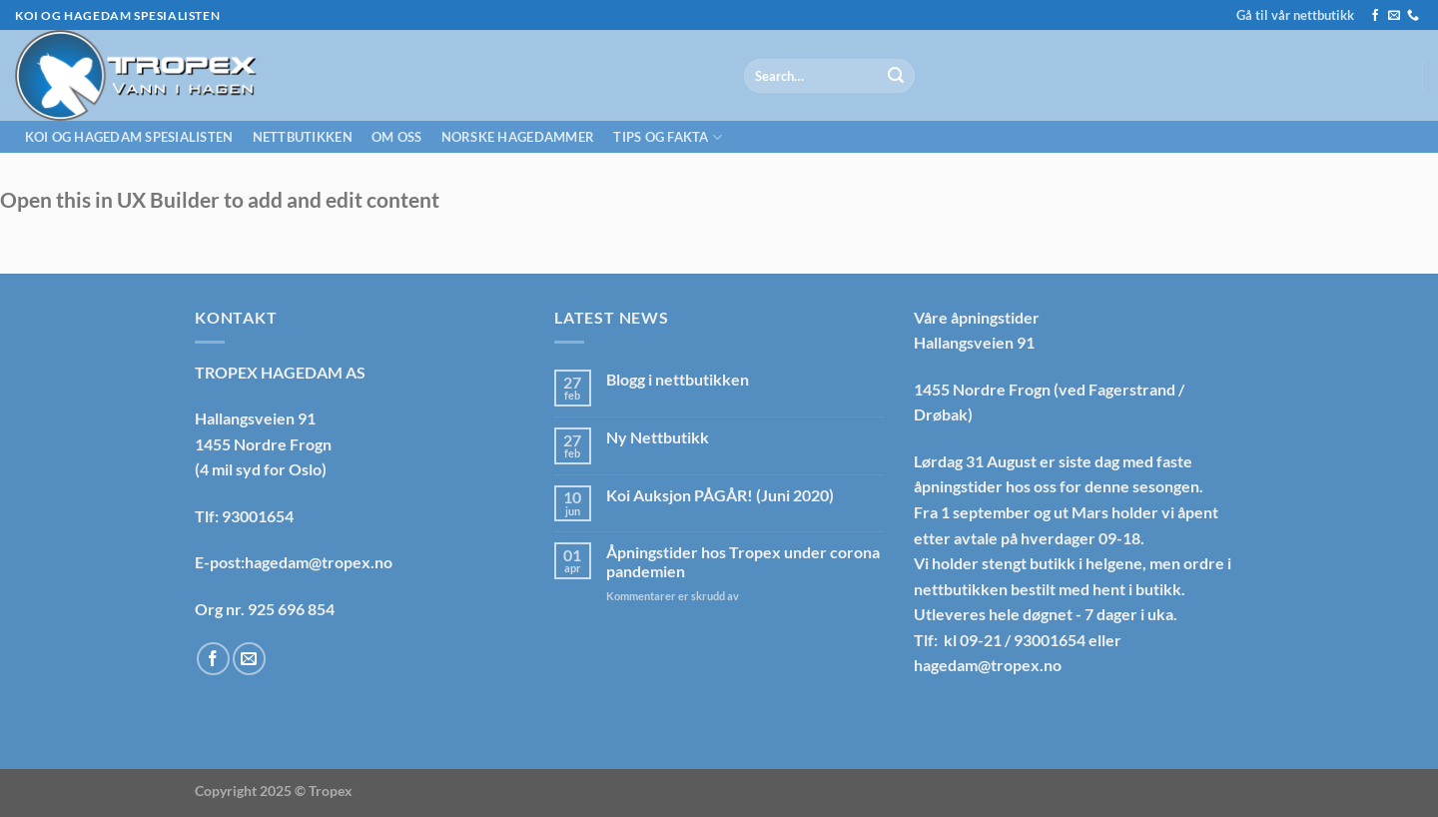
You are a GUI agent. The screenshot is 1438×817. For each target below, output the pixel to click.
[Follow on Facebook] (1375, 16)
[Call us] (1413, 16)
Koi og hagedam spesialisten (129, 137)
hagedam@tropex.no (988, 664)
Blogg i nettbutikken (677, 379)
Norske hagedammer (517, 137)
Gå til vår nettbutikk (1295, 15)
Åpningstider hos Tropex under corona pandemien (743, 561)
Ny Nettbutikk (657, 436)
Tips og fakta (667, 137)
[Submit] (896, 76)
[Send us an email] (1394, 16)
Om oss (396, 137)
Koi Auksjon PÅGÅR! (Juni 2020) (720, 494)
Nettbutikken (303, 137)
